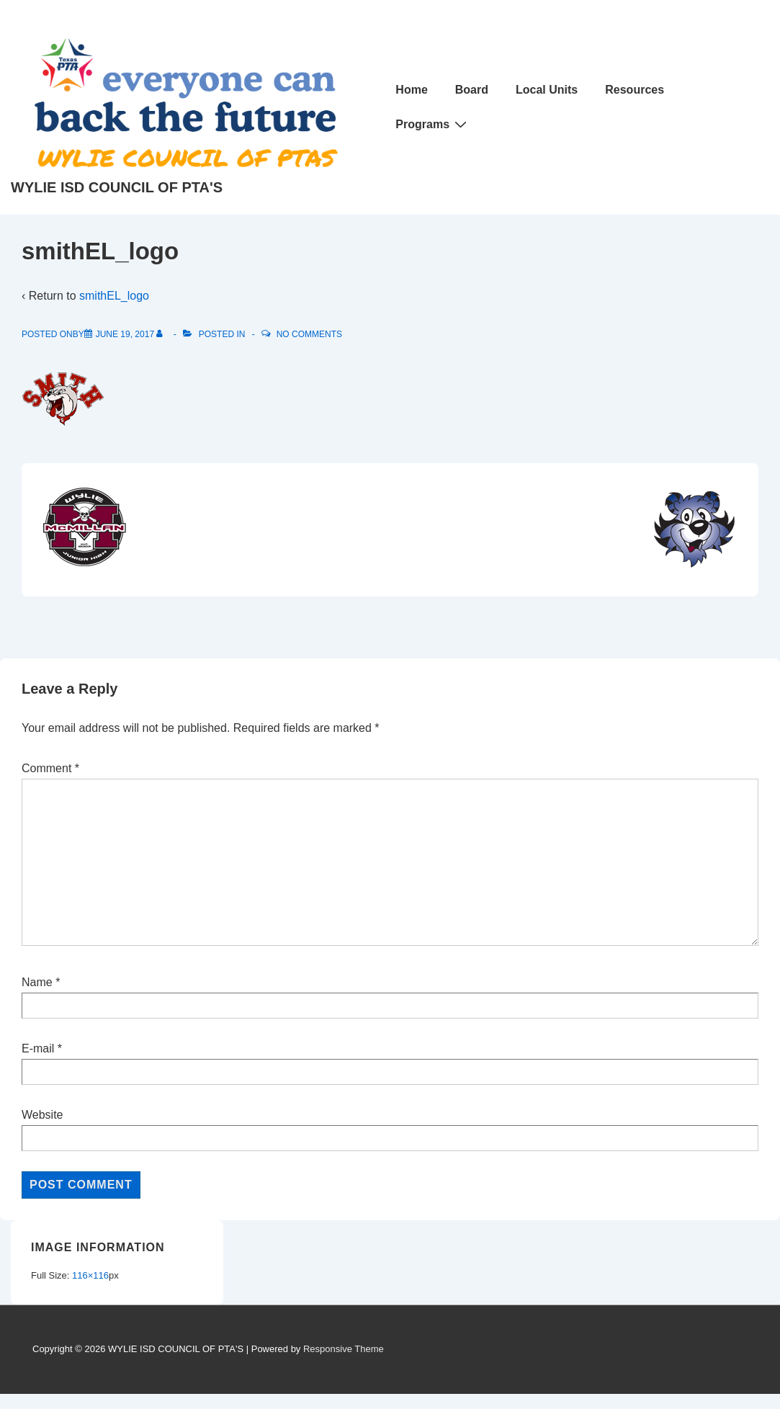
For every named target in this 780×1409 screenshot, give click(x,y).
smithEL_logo (114, 296)
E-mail (38, 1048)
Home (411, 90)
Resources (634, 90)
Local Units (547, 90)
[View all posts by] (162, 334)
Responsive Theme (343, 1348)
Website (42, 1115)
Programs (432, 124)
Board (471, 90)
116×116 (90, 1275)
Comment (50, 768)
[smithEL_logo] (125, 334)
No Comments (309, 334)
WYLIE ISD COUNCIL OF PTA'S (117, 187)
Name (37, 982)
